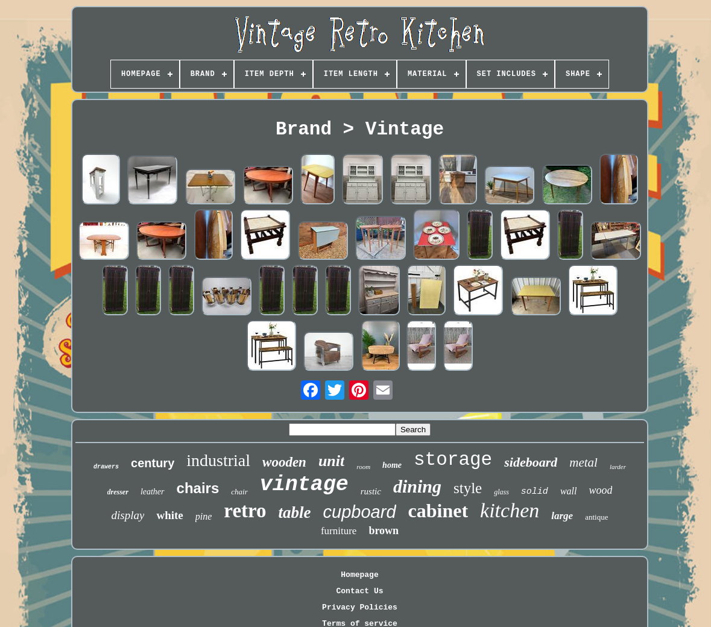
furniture (338, 531)
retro (245, 510)
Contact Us (359, 591)
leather (153, 491)
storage (453, 459)
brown (383, 531)
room (363, 466)
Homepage (359, 574)
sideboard (530, 462)
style (467, 488)
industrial (218, 460)
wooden (284, 462)
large (562, 515)
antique (596, 516)
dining (417, 486)
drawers (106, 467)
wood (600, 490)
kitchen (509, 510)
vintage (304, 485)
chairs (198, 488)
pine (203, 516)
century (152, 463)
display (128, 515)
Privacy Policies (359, 607)
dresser (117, 492)
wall (568, 491)
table (295, 512)
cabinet (438, 510)
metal (583, 462)
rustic (371, 491)
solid (534, 492)
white (169, 515)
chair (239, 491)
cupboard (359, 511)
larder (618, 466)
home (392, 465)
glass (501, 492)
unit (331, 461)
